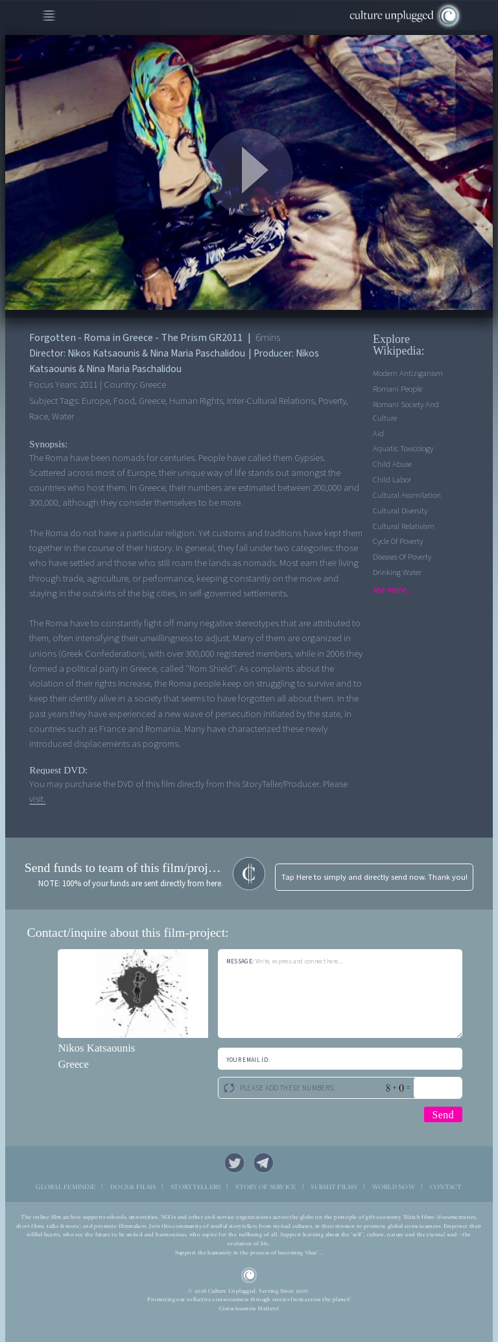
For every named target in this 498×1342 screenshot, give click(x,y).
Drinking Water (397, 572)
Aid (378, 434)
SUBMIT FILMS (334, 1187)
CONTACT (446, 1187)
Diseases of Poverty (402, 557)
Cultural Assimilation (407, 495)
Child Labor (392, 480)
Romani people (397, 389)
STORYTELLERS (195, 1187)
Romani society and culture (406, 411)
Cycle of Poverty (398, 541)
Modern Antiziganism (408, 373)
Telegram (264, 1163)
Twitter (234, 1163)
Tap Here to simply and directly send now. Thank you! (374, 877)
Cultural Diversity (400, 511)
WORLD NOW (393, 1187)
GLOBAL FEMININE (65, 1187)
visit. (37, 799)
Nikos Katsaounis (96, 1048)
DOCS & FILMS (133, 1187)
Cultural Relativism (403, 526)
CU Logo (249, 1275)
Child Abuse (392, 464)
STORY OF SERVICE (265, 1187)
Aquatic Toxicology (403, 448)
